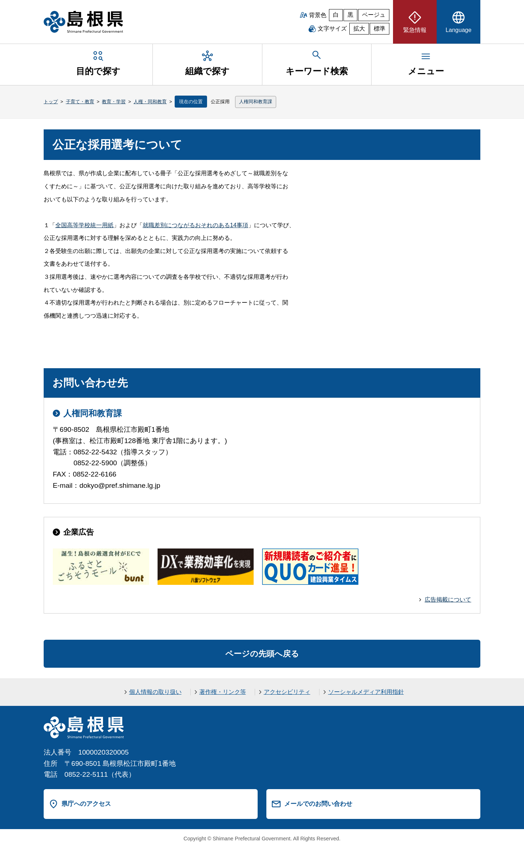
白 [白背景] (336, 15)
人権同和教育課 (255, 101)
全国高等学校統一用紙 (84, 225)
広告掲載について (448, 599)
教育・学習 (114, 101)
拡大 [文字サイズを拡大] (359, 28)
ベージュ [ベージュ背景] (373, 15)
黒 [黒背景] (350, 15)
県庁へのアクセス (86, 803)
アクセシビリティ (287, 692)
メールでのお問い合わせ (318, 803)
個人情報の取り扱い (155, 692)
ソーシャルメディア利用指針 (366, 692)
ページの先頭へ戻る (262, 653)
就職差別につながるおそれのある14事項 (195, 225)
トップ (51, 101)
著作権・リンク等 (222, 692)
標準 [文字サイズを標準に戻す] (379, 28)
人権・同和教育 (150, 101)
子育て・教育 (80, 101)
